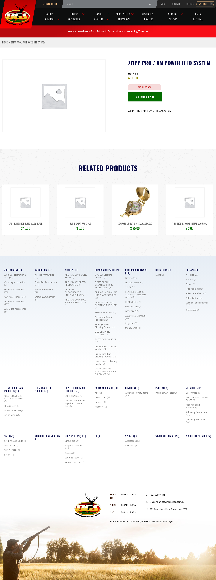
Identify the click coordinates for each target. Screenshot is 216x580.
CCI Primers (193, 392)
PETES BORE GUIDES (105, 340)
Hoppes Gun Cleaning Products (75, 390)
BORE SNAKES (74, 396)
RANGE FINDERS (74, 462)
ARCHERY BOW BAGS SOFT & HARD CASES (75, 302)
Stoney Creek (133, 328)
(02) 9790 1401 (50, 3)
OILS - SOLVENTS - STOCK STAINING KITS (15, 399)
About (163, 3)
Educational (124, 19)
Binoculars (72, 441)
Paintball (198, 19)
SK (97, 436)
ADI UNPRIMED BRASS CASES (197, 399)
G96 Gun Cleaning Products (103, 276)
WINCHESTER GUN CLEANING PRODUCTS (106, 305)
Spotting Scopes (74, 457)
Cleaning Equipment (107, 270)
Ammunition (147, 14)
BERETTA (131, 311)
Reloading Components (197, 413)
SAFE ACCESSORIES (15, 441)
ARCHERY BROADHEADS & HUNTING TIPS (74, 292)
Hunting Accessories (14, 303)
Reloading (172, 14)
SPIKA (130, 287)
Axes (98, 392)
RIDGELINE (11, 445)
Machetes (101, 406)
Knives (99, 14)
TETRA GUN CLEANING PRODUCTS (14, 390)
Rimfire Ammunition (44, 291)
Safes (198, 14)
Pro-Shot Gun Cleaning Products (106, 348)
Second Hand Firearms (197, 304)
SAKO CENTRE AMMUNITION (47, 438)
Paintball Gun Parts (166, 392)
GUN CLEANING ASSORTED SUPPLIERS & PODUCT (106, 371)
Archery (49, 14)
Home (5, 42)
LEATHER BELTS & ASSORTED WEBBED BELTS (135, 295)
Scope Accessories (74, 447)
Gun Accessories (15, 297)
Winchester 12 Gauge (198, 436)
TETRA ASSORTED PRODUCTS (43, 390)
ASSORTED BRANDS (135, 317)
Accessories (74, 19)
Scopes (71, 453)
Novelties (148, 19)
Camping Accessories (14, 283)
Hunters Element (134, 282)
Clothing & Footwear (136, 271)
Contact (176, 3)
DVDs (159, 275)
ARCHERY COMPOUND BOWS (76, 276)
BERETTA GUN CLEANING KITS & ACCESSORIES (104, 285)
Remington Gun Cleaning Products (105, 326)
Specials (173, 19)
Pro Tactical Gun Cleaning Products (105, 355)
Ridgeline (132, 323)
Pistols (190, 284)
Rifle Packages (194, 288)
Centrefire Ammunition (46, 283)
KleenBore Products (106, 312)
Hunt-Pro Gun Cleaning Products (106, 362)
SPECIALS (131, 445)
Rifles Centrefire (196, 293)
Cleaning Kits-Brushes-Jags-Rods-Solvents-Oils (76, 403)
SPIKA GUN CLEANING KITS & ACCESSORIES (106, 295)
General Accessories (14, 291)
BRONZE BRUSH (13, 410)
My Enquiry (206, 3)
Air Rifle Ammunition (44, 276)
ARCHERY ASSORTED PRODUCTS (75, 283)
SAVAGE (191, 279)
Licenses (190, 3)
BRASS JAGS (11, 406)
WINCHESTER (133, 306)
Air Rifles (192, 275)
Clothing (98, 19)
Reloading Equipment (196, 421)
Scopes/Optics (123, 14)
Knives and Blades (106, 388)
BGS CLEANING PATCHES (102, 333)
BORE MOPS (12, 415)
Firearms (74, 14)
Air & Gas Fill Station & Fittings (15, 276)
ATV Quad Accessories (15, 310)
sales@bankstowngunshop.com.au (165, 501)
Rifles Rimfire (194, 298)
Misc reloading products (193, 406)
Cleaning (49, 19)
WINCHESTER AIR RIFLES (167, 436)
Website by (163, 521)
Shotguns (192, 310)
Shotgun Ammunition (45, 298)
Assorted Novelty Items (136, 394)
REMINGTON (133, 302)
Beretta (130, 278)
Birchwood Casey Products (103, 318)
